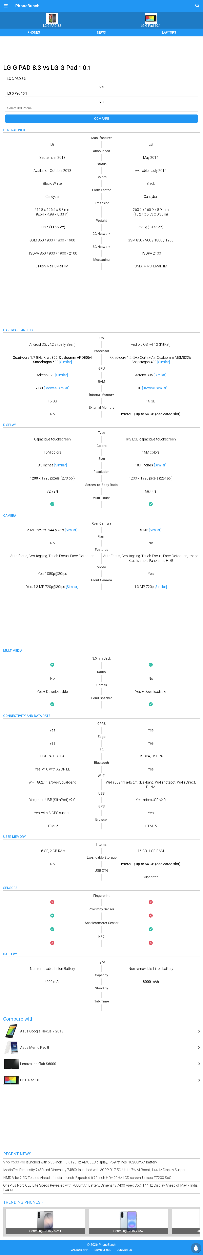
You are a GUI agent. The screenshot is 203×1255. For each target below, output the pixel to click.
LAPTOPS (169, 32)
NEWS (101, 32)
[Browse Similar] (56, 388)
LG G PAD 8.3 (52, 20)
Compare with (18, 1019)
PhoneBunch (27, 5)
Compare (101, 119)
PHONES (33, 32)
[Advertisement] (101, 49)
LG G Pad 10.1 (151, 20)
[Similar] (65, 362)
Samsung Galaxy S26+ (45, 1231)
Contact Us (124, 1249)
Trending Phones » (23, 1202)
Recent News (17, 1154)
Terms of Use (102, 1249)
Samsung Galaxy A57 (128, 1231)
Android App (79, 1249)
